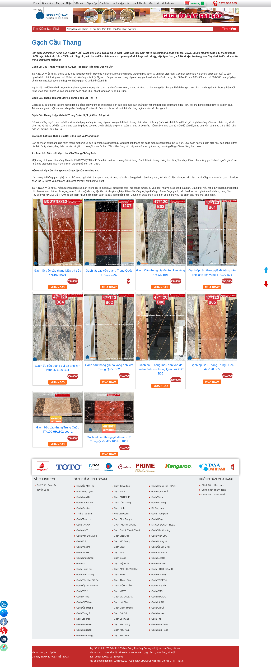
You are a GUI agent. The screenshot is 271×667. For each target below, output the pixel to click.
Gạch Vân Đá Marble (86, 535)
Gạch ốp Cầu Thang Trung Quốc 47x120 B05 (212, 367)
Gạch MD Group (122, 541)
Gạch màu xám (121, 630)
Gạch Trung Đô (84, 569)
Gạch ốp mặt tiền (85, 486)
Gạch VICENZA (159, 552)
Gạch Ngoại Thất (159, 491)
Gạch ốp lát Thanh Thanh (127, 530)
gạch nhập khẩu (121, 3)
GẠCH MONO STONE (125, 524)
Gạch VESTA (83, 552)
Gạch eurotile (158, 558)
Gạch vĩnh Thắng (85, 574)
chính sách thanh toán (214, 489)
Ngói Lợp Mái (83, 619)
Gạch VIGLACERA (123, 596)
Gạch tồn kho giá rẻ (87, 580)
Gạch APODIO (158, 563)
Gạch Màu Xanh (159, 624)
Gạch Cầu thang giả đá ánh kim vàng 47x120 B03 (160, 272)
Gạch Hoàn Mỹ (158, 574)
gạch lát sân (139, 3)
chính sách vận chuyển (214, 494)
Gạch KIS (81, 541)
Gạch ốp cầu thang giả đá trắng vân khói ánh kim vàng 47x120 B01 (212, 272)
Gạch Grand (120, 558)
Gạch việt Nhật (121, 563)
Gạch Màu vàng (84, 635)
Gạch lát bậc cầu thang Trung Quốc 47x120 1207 (109, 272)
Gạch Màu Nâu (83, 630)
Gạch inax (81, 563)
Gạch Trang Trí (83, 613)
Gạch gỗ (154, 3)
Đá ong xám (157, 508)
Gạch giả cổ (120, 613)
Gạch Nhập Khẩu (85, 558)
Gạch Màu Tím (121, 635)
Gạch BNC (119, 547)
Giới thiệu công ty (46, 485)
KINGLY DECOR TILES (163, 524)
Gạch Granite (83, 508)
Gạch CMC (156, 591)
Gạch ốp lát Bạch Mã (87, 585)
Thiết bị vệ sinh (84, 513)
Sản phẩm (47, 3)
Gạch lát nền (158, 602)
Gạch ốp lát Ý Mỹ (160, 547)
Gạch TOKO (120, 574)
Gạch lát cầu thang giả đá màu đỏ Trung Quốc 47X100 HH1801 (109, 439)
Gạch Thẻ (156, 619)
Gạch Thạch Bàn (122, 580)
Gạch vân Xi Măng (160, 530)
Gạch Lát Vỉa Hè (84, 502)
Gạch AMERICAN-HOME (126, 569)
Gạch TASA (82, 591)
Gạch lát (104, 3)
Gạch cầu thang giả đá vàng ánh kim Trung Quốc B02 (109, 367)
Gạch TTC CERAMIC (162, 569)
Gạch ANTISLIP (122, 497)
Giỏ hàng (195, 3)
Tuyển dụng (43, 489)
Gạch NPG (119, 491)
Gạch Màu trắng (159, 630)
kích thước (168, 3)
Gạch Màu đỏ (83, 497)
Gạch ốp (92, 3)
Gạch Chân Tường (123, 607)
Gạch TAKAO (83, 524)
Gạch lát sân (121, 602)
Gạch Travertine (122, 486)
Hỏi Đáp (38, 10)
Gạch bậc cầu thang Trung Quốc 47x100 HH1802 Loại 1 (57, 429)
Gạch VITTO (120, 591)
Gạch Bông (157, 519)
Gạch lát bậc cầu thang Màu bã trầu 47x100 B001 (57, 272)
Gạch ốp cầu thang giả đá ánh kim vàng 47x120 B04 (57, 368)
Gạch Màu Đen (83, 624)
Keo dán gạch (121, 513)
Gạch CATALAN (84, 602)
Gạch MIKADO (158, 596)
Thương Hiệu (64, 3)
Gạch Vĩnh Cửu (159, 535)
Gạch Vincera (83, 547)
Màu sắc (79, 3)
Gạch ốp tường (84, 607)
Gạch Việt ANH (121, 535)
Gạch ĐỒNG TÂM (123, 585)
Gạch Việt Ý (157, 497)
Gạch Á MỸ (82, 530)
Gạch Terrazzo (83, 519)
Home (36, 3)
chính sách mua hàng (213, 485)
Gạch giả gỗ (158, 607)
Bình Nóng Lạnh (84, 491)
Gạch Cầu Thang (56, 42)
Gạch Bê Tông (158, 502)
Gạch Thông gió (159, 513)
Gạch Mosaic (158, 613)
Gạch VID (119, 552)
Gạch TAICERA (159, 580)
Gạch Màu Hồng (122, 624)
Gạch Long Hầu (159, 585)
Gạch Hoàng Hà (159, 541)
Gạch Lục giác (121, 619)
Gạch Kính (119, 508)
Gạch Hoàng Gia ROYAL (163, 486)
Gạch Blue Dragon (123, 519)
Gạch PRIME (83, 596)
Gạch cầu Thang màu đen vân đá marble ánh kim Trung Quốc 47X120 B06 (160, 369)
